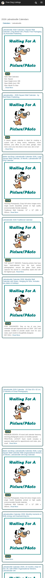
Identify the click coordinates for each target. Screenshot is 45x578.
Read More (9, 87)
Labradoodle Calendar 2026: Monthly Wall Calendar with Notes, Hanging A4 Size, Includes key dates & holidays (21, 281)
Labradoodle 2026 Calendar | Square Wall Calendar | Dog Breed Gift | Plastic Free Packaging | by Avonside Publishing (22, 32)
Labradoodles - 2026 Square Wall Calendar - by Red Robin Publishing (21, 96)
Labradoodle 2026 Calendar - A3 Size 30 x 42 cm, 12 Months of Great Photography (22, 390)
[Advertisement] (22, 10)
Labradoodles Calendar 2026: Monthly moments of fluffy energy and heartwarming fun (22, 515)
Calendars (6, 23)
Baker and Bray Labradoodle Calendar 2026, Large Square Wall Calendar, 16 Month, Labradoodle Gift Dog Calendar (22, 158)
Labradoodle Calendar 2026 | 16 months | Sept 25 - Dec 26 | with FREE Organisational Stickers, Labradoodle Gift (22, 569)
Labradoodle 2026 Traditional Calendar (17, 220)
